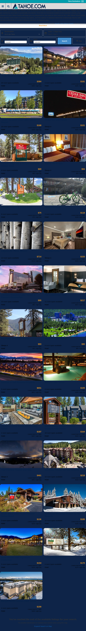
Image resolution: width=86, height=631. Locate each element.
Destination (9, 31)
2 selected (36, 42)
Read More (43, 25)
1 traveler (8, 42)
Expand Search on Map (43, 626)
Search (64, 41)
